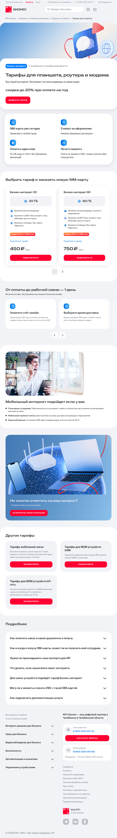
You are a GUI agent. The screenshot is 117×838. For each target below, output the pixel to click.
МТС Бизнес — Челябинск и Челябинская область (27, 18)
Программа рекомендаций (75, 798)
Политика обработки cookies (75, 782)
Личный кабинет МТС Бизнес (90, 757)
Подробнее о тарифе (19, 241)
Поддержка (70, 757)
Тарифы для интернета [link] (82, 18)
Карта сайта (68, 786)
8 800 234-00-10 (85, 2)
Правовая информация (73, 801)
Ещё (39, 2)
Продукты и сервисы (60, 18)
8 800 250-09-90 (84, 751)
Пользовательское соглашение (76, 794)
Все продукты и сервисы (16, 715)
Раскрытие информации (73, 774)
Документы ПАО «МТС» (73, 778)
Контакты (67, 770)
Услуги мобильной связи (16, 718)
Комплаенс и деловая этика (75, 790)
